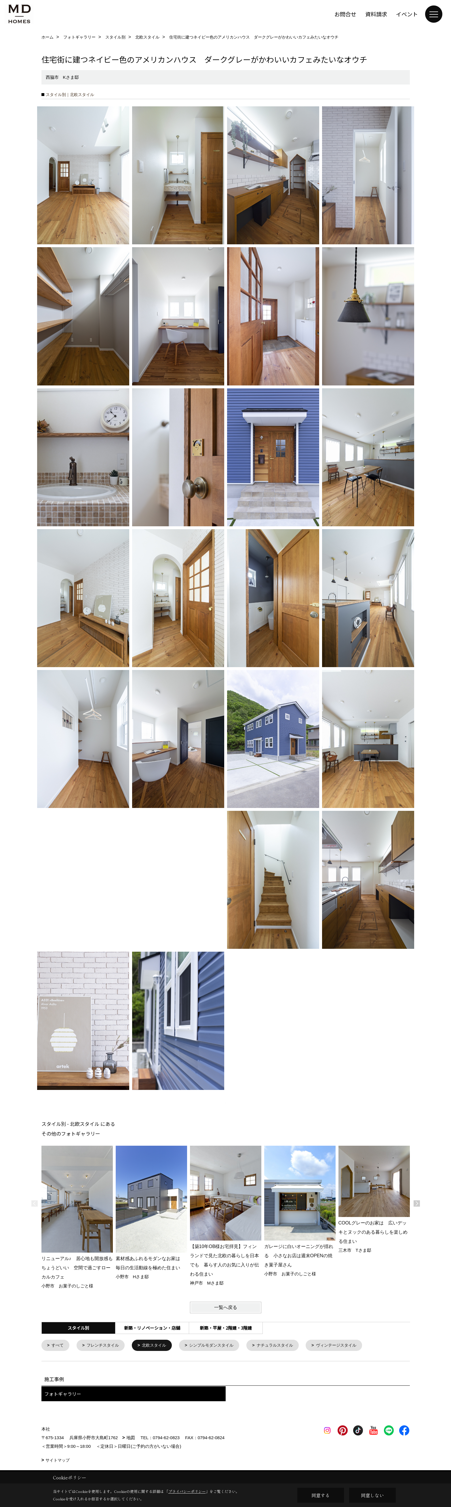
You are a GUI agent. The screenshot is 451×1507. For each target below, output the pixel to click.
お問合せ (345, 14)
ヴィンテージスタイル (349, 1345)
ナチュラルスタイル (285, 1345)
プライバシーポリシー (187, 1491)
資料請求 (376, 14)
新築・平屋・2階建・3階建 (226, 1328)
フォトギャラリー (62, 1394)
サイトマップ (57, 1460)
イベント (407, 14)
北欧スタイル (159, 1345)
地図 (130, 1438)
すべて (58, 1345)
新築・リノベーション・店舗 (152, 1328)
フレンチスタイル (105, 1345)
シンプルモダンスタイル (219, 1345)
